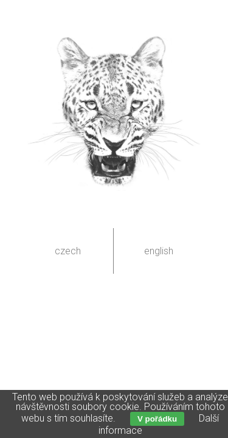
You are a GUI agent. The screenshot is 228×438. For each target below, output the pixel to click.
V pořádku (157, 418)
